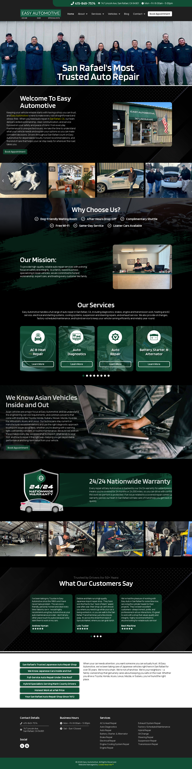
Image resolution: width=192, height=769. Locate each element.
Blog (126, 13)
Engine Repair (106, 748)
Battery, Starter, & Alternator (114, 734)
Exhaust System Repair (149, 723)
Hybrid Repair (144, 730)
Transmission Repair (148, 744)
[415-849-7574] (72, 3)
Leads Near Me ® (106, 764)
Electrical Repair (108, 740)
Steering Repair (145, 737)
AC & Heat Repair (108, 723)
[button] (160, 13)
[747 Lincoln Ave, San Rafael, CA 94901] (99, 3)
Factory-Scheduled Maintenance (154, 727)
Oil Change (143, 734)
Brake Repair (106, 737)
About (82, 14)
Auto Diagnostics (108, 727)
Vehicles (114, 14)
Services (97, 14)
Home (70, 13)
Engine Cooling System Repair (114, 744)
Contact (139, 14)
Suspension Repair (147, 740)
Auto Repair (105, 730)
